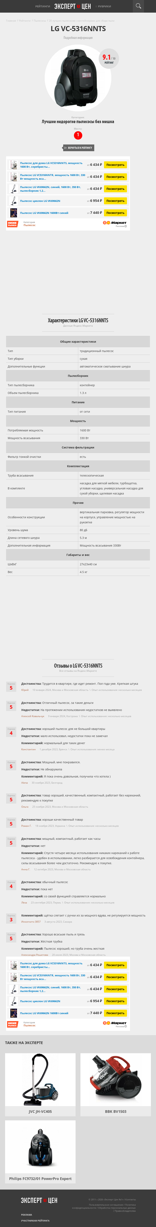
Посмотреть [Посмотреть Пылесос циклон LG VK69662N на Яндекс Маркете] (115, 201)
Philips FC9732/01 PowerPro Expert (40, 1178)
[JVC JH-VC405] (40, 1079)
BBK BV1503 (115, 1111)
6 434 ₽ (94, 164)
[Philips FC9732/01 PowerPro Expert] (40, 1146)
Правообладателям (125, 1210)
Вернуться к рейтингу (78, 147)
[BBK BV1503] (115, 1079)
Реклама (26, 1214)
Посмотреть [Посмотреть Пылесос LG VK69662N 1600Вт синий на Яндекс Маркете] (115, 213)
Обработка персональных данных (117, 1207)
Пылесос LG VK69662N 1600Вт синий (44, 213)
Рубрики (104, 6)
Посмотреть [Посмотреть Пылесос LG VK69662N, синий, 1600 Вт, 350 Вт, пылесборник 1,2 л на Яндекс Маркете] (115, 189)
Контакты (130, 1199)
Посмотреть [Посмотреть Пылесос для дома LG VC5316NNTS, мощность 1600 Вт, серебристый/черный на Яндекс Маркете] (115, 165)
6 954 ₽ (94, 200)
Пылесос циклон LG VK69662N (40, 201)
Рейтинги (42, 6)
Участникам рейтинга (35, 1220)
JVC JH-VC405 (40, 1111)
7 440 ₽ (94, 212)
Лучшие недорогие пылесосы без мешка (78, 121)
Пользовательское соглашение (106, 1204)
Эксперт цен (73, 7)
